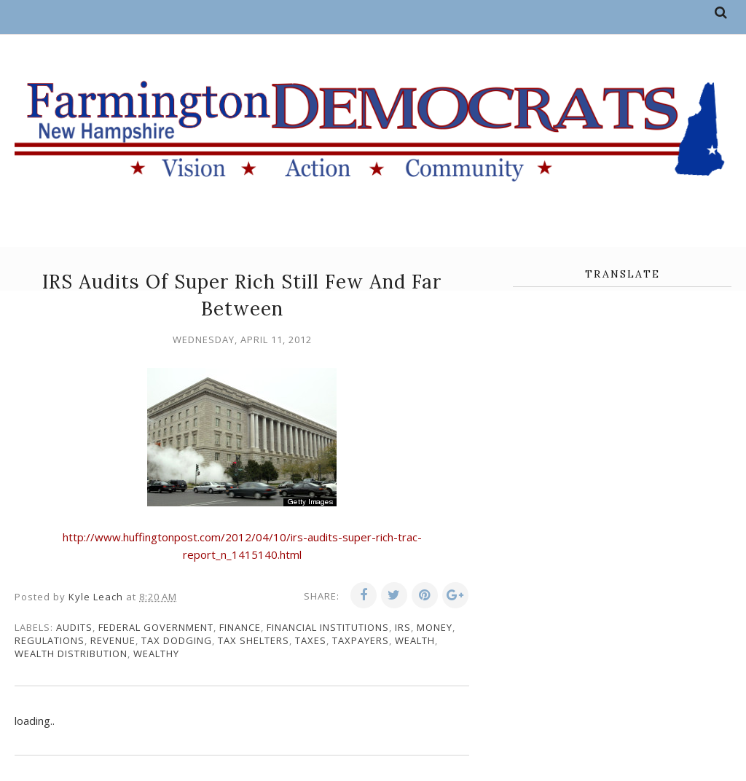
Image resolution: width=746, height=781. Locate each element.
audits (74, 627)
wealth (415, 640)
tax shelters (253, 640)
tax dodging (176, 640)
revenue (113, 640)
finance (240, 627)
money (434, 627)
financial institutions (328, 627)
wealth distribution (71, 653)
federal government (155, 627)
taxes (310, 640)
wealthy (156, 653)
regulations (50, 640)
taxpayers (360, 640)
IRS (403, 627)
